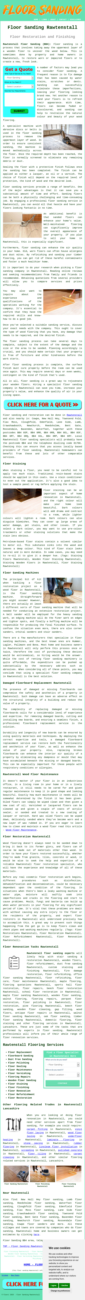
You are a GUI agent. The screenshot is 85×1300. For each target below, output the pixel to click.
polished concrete (70, 1150)
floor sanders (37, 1224)
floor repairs (32, 988)
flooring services (45, 1023)
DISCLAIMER (75, 20)
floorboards (10, 713)
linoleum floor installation (58, 1146)
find (14, 1199)
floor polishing (34, 1002)
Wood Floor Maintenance (21, 830)
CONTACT (63, 20)
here (36, 1234)
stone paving (33, 1143)
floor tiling (37, 1153)
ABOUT (53, 20)
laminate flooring (60, 1139)
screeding (27, 1150)
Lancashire (10, 1027)
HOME (36, 20)
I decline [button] (64, 1285)
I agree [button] (53, 1285)
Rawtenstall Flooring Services (33, 1045)
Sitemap (5, 1275)
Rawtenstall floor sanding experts (51, 953)
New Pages (15, 1275)
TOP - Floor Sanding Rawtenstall (24, 1246)
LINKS (44, 20)
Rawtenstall (74, 415)
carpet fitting (37, 1129)
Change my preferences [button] (60, 1291)
